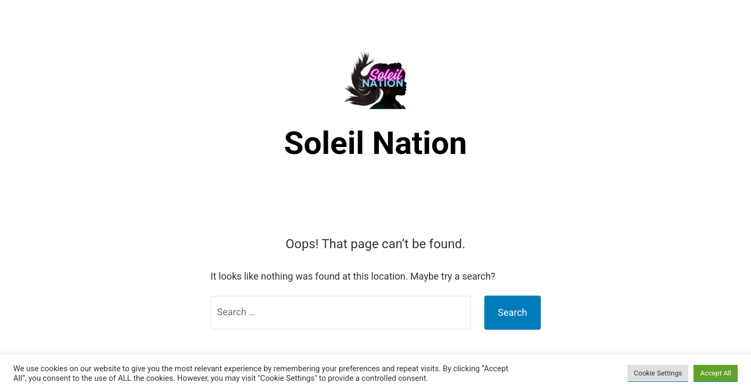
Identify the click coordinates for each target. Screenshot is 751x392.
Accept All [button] (715, 373)
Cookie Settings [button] (658, 373)
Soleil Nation (375, 143)
